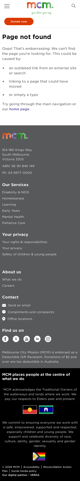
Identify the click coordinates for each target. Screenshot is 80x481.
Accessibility (31, 467)
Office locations (19, 319)
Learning (9, 204)
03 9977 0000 (20, 172)
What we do (12, 279)
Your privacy (12, 248)
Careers (8, 285)
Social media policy (24, 471)
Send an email (19, 305)
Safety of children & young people (29, 254)
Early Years (11, 210)
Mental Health (13, 216)
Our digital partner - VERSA (20, 475)
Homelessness (13, 198)
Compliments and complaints (31, 312)
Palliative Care (13, 223)
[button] (7, 6)
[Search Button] (73, 5)
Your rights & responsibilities (24, 242)
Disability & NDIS (15, 192)
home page (19, 109)
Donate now (19, 21)
